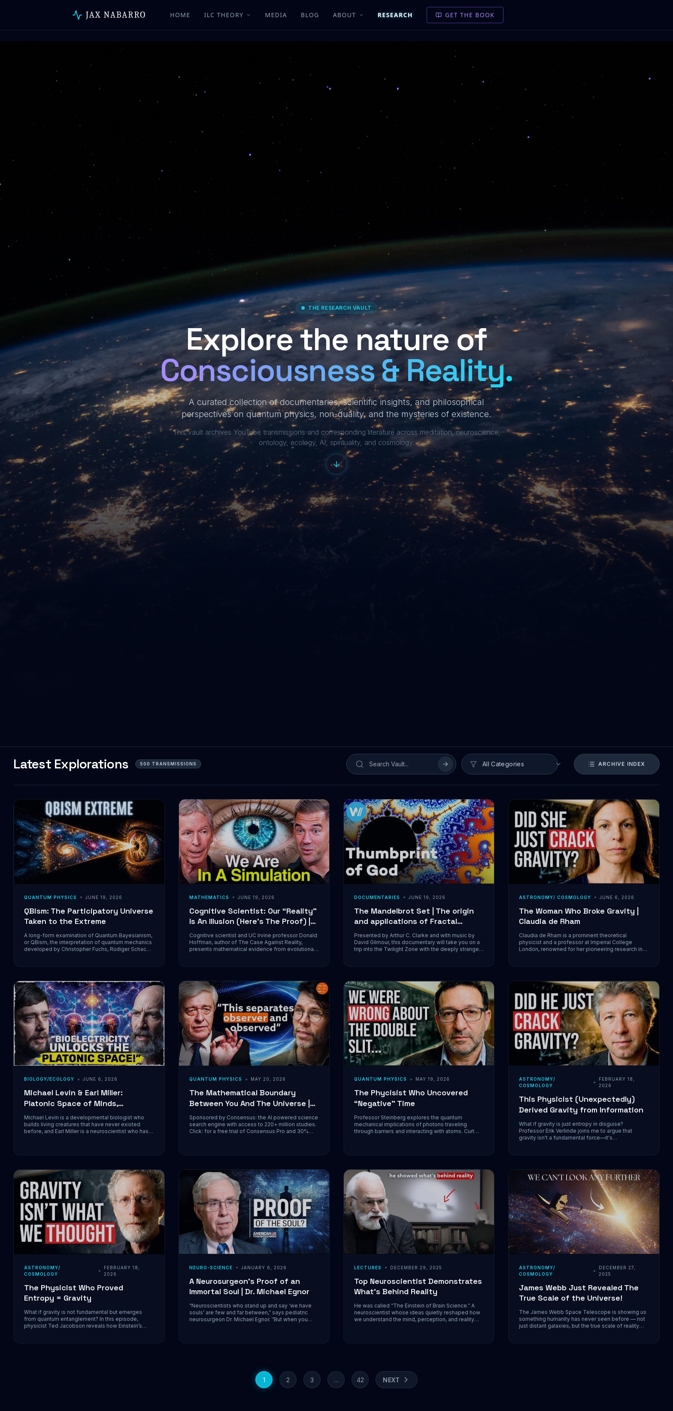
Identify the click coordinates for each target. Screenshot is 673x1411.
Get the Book (465, 15)
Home (180, 15)
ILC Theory (228, 15)
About (348, 15)
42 (360, 1380)
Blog (310, 15)
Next (396, 1379)
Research (395, 15)
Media (276, 15)
